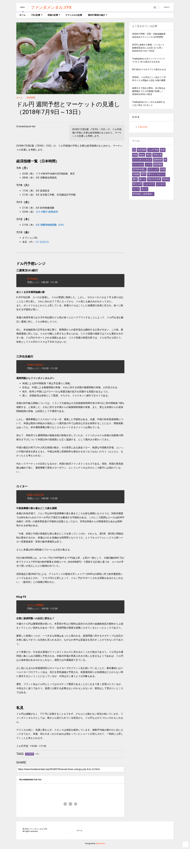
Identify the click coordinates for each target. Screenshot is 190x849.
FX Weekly (32, 278)
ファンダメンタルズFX (51, 7)
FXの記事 (36, 15)
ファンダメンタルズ (142, 159)
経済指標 (31, 97)
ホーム (22, 15)
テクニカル (138, 164)
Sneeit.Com (100, 843)
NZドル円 (137, 184)
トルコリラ (149, 184)
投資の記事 (54, 15)
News (141, 154)
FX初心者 (157, 154)
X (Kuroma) (142, 127)
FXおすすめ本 (154, 179)
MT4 (143, 174)
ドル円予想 (153, 150)
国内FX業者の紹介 (97, 15)
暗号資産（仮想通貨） (143, 194)
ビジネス (161, 184)
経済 (149, 154)
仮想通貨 (158, 164)
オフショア (153, 169)
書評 (135, 179)
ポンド (144, 189)
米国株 (136, 174)
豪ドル (142, 179)
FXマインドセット (156, 174)
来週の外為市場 (35, 494)
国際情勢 (158, 159)
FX (134, 150)
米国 (135, 154)
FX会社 (166, 179)
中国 (163, 169)
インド (136, 189)
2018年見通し (139, 169)
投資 (163, 150)
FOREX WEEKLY (35, 364)
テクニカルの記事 (73, 15)
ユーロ (148, 164)
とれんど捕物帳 (35, 605)
